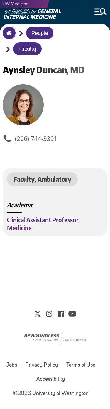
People (39, 34)
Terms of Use (80, 365)
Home (8, 37)
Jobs (11, 365)
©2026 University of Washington (51, 393)
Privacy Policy (41, 365)
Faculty (27, 49)
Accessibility (50, 379)
